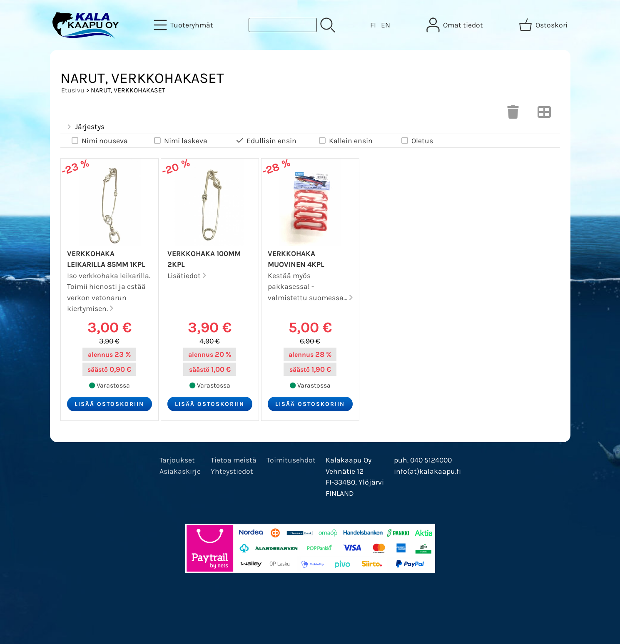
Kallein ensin (345, 141)
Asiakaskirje (180, 471)
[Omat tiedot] (456, 25)
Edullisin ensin (265, 141)
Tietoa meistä (233, 460)
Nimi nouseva (99, 141)
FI (373, 25)
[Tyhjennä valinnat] (513, 114)
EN (385, 25)
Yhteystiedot (232, 471)
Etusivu (73, 90)
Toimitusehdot (291, 460)
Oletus (416, 141)
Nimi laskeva (180, 141)
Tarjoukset (177, 460)
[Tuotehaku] (283, 25)
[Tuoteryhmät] (184, 25)
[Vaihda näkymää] (544, 114)
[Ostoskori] (544, 25)
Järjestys (85, 127)
